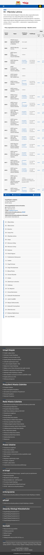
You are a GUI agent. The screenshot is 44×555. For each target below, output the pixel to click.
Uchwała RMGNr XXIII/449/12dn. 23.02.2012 (24, 97)
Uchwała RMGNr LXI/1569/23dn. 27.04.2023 (24, 170)
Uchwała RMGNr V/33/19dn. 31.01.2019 (24, 146)
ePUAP (23, 212)
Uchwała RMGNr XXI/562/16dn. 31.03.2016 (24, 130)
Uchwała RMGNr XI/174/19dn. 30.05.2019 (24, 154)
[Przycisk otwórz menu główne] (3, 6)
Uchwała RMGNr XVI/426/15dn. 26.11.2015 (24, 122)
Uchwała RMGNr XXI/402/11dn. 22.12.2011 (24, 113)
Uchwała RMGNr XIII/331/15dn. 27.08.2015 (24, 138)
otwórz (38, 61)
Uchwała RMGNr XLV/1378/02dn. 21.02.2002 (24, 61)
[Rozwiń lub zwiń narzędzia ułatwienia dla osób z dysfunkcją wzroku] (40, 6)
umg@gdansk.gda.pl (13, 210)
